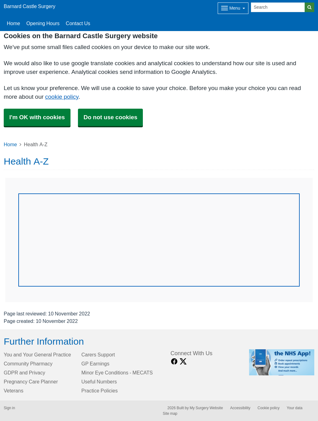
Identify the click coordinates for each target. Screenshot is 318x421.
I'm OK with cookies (37, 117)
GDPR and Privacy (24, 372)
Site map (170, 413)
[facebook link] (174, 361)
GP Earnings (95, 363)
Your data (294, 408)
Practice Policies (99, 390)
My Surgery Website (206, 408)
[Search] (278, 7)
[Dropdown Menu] (233, 8)
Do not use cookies (110, 117)
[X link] (183, 361)
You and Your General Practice (37, 354)
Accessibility (240, 408)
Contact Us (78, 23)
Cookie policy (268, 408)
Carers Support (98, 354)
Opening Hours (43, 23)
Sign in (9, 408)
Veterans (13, 390)
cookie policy (61, 97)
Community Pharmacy (28, 363)
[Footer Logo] (282, 362)
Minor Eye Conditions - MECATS (117, 372)
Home (13, 23)
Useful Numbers (99, 381)
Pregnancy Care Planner (31, 381)
